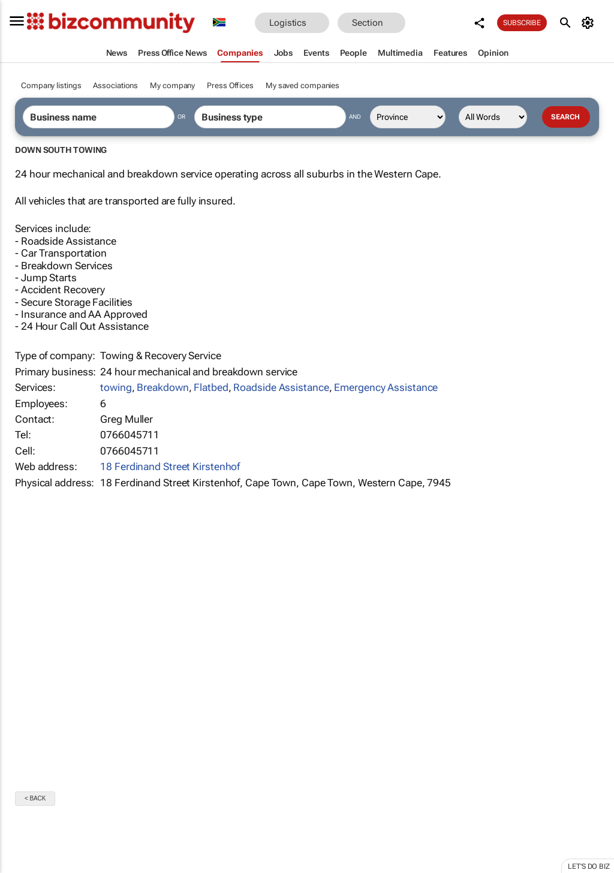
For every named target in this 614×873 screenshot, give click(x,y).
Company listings (51, 85)
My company (172, 85)
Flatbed (211, 387)
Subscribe (522, 23)
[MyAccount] (589, 23)
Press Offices (230, 85)
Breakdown (162, 387)
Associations (115, 85)
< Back (35, 798)
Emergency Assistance (386, 387)
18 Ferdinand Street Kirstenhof (170, 466)
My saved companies (302, 85)
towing (115, 387)
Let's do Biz (589, 866)
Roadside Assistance (281, 387)
